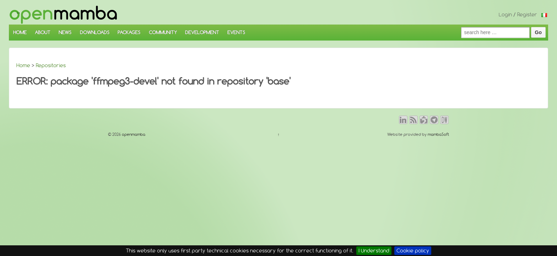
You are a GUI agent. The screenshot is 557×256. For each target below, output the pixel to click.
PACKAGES (129, 32)
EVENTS (236, 32)
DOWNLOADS (94, 32)
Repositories (51, 65)
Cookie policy (412, 250)
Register (527, 14)
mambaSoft (438, 134)
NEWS (65, 32)
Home (23, 65)
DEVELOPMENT (202, 32)
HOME (20, 32)
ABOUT (42, 32)
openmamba (133, 134)
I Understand (373, 250)
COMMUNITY (163, 32)
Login (505, 14)
